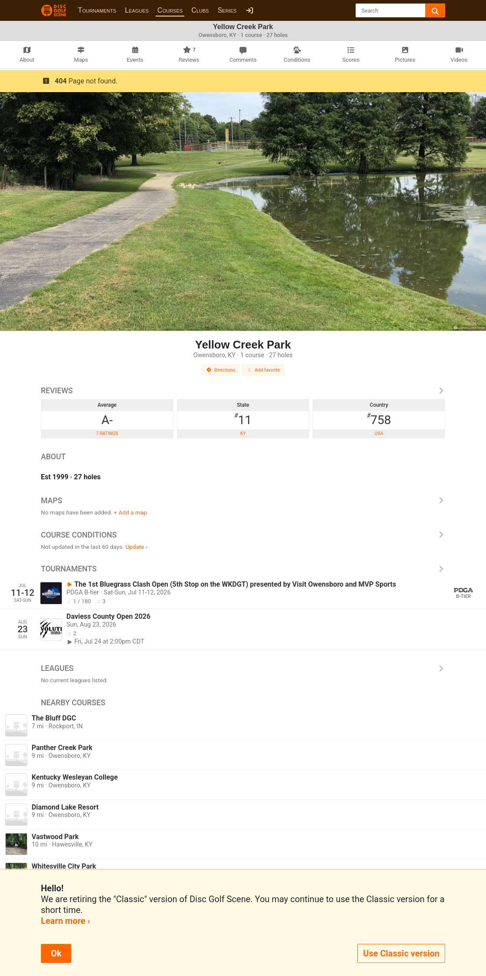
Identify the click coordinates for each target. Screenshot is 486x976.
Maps (243, 500)
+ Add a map (130, 512)
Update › (136, 546)
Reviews (243, 390)
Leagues (137, 10)
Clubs (200, 10)
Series (226, 10)
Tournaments (97, 10)
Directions (221, 370)
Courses (170, 10)
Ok (56, 953)
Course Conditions (243, 535)
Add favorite (263, 370)
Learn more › (65, 921)
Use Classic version (401, 953)
